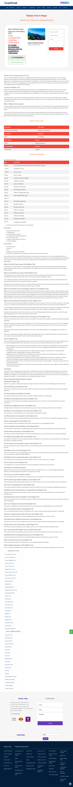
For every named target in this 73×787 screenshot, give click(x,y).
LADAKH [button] (18, 7)
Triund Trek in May (8, 751)
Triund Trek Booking (53, 774)
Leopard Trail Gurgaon (63, 780)
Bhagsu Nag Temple (30, 762)
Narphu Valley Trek (9, 581)
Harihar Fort (62, 755)
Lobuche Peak (8, 667)
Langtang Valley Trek (9, 587)
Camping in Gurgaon (64, 776)
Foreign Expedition (9, 685)
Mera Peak (7, 655)
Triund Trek (28, 751)
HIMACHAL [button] (12, 7)
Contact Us (6, 765)
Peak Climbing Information (11, 676)
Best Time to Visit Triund (53, 754)
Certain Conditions (9, 688)
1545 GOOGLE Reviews (16, 62)
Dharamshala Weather (40, 771)
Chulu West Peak (9, 637)
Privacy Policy (7, 759)
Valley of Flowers (52, 771)
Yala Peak (7, 670)
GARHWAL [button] (24, 7)
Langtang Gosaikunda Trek (11, 590)
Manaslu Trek (8, 616)
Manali (27, 759)
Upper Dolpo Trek (9, 604)
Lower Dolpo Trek (9, 607)
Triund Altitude (52, 751)
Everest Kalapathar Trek (10, 560)
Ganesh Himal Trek (9, 622)
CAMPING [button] (55, 7)
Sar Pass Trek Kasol (42, 756)
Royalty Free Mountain (10, 679)
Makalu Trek (7, 613)
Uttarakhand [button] (31, 7)
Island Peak (7, 649)
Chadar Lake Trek (41, 753)
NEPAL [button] (43, 7)
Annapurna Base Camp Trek (11, 572)
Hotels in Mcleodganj (62, 772)
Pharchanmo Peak (9, 664)
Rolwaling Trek (8, 619)
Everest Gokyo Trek (9, 563)
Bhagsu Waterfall (7, 768)
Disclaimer (6, 756)
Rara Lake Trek (8, 625)
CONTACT (65, 7)
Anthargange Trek (19, 751)
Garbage (7, 673)
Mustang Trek (8, 598)
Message (50, 716)
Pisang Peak (7, 652)
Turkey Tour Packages (62, 763)
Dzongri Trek (29, 753)
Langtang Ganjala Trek (10, 593)
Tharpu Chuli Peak (9, 643)
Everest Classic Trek (9, 566)
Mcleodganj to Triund (18, 754)
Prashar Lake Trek (19, 770)
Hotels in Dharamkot (42, 762)
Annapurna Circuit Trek (10, 569)
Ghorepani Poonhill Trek (10, 578)
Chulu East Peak (8, 635)
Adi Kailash (51, 768)
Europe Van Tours (8, 762)
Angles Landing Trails (63, 759)
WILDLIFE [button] (49, 7)
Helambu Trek (8, 595)
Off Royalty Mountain (9, 682)
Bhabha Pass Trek (41, 759)
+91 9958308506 (15, 714)
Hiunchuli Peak (8, 646)
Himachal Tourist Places (18, 766)
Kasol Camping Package (52, 762)
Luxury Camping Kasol (18, 762)
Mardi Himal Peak (8, 658)
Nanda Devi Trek (30, 765)
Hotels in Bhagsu (52, 758)
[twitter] (68, 2)
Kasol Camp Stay (30, 756)
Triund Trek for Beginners (63, 768)
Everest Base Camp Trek (10, 554)
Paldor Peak (7, 661)
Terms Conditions (8, 753)
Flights (16, 758)
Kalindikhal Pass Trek (18, 774)
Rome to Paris (52, 765)
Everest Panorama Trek (10, 557)
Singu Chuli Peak (8, 640)
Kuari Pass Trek (41, 751)
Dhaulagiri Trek (8, 584)
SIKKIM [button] (38, 7)
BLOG (60, 7)
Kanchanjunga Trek (9, 601)
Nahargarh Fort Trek (30, 768)
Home (7, 7)
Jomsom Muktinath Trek (10, 575)
